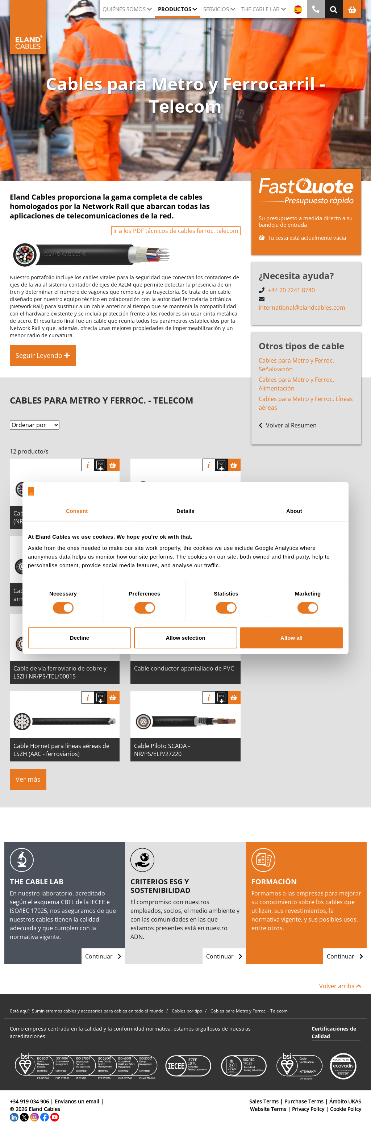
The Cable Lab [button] (260, 9)
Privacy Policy (308, 1109)
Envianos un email (77, 1101)
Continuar (103, 956)
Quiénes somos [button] (124, 9)
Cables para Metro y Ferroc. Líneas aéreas (306, 403)
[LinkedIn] (14, 1116)
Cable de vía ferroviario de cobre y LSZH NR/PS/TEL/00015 (60, 672)
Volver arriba (340, 986)
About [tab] (294, 511)
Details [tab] (185, 511)
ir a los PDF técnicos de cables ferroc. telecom (175, 231)
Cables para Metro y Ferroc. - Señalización (298, 364)
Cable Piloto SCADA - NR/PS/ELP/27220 (162, 750)
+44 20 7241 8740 (291, 290)
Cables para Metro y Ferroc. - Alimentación (298, 384)
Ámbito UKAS (345, 1101)
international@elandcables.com (302, 308)
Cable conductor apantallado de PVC (184, 668)
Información (88, 465)
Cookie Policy (345, 1109)
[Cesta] (113, 465)
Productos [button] (174, 9)
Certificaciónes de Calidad (334, 1032)
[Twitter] (24, 1116)
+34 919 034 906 (29, 1101)
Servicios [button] (216, 9)
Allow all (291, 638)
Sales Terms (264, 1101)
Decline (79, 638)
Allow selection (185, 638)
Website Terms (268, 1109)
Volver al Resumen (288, 425)
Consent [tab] (77, 511)
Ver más (28, 779)
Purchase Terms (304, 1101)
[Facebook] (44, 1116)
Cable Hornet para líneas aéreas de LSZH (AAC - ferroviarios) (61, 750)
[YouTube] (54, 1116)
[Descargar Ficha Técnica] (100, 465)
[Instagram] (34, 1116)
